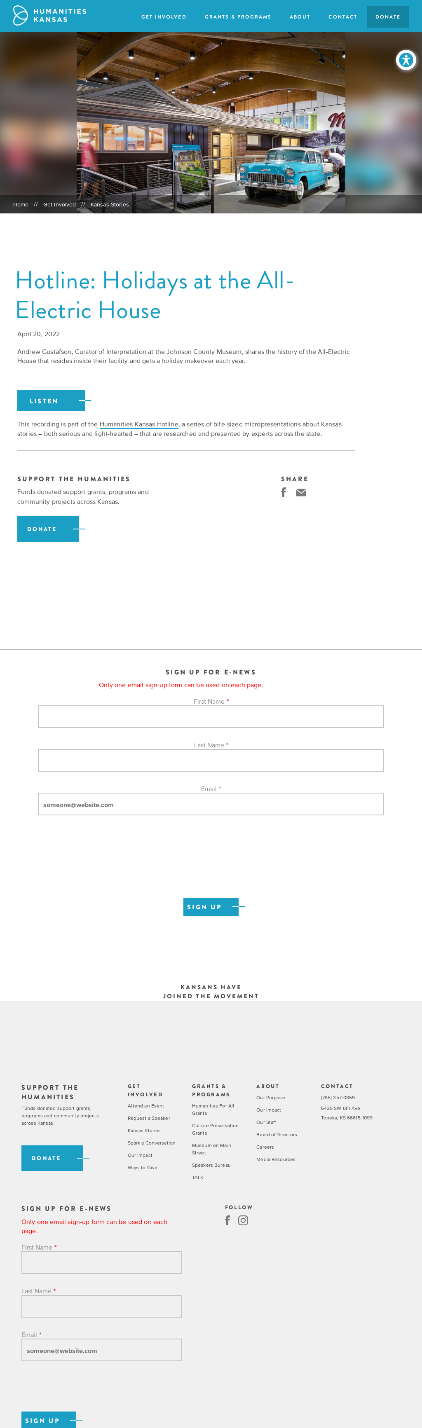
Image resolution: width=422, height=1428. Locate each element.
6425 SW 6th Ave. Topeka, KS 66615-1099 (347, 1113)
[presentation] (100, 865)
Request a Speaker (149, 1118)
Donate (388, 17)
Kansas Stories (110, 204)
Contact (342, 17)
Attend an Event (146, 1106)
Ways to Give (142, 1167)
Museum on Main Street (211, 1149)
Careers (265, 1147)
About (300, 17)
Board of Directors (276, 1135)
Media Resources (275, 1159)
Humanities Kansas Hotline (139, 424)
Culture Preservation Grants (215, 1129)
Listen (44, 401)
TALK (197, 1177)
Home (21, 204)
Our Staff (266, 1122)
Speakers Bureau (211, 1165)
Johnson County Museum (203, 351)
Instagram (243, 1220)
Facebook (227, 1220)
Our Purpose (270, 1097)
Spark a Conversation (152, 1143)
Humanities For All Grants (213, 1109)
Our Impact (140, 1155)
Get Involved (163, 17)
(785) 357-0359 (338, 1097)
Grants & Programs (238, 17)
